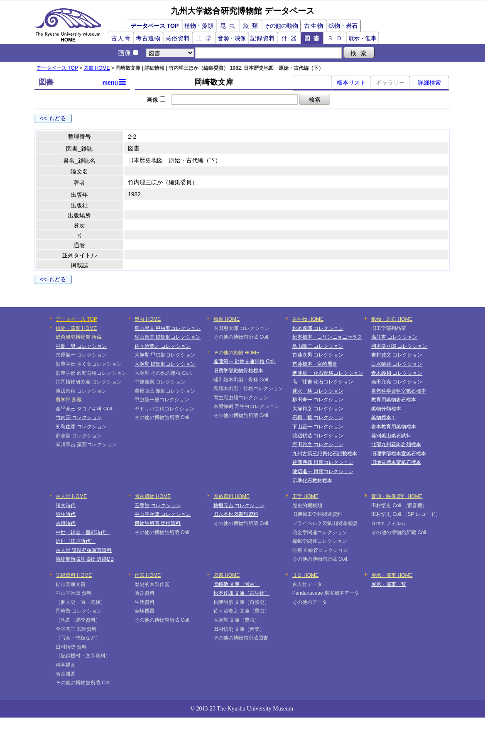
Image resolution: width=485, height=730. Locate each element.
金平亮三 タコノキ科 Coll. (84, 409)
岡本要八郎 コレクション (399, 346)
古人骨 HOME (71, 496)
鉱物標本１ (383, 417)
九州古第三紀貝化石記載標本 (324, 454)
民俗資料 (177, 38)
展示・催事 (362, 38)
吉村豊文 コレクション (396, 355)
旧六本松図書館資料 (235, 514)
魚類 (252, 25)
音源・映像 (232, 38)
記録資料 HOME (74, 575)
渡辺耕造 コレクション (317, 436)
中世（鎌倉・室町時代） (83, 532)
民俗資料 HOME (231, 496)
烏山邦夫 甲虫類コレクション (168, 328)
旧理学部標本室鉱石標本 (398, 454)
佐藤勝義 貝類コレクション (322, 462)
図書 (313, 38)
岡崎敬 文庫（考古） (236, 584)
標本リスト (351, 82)
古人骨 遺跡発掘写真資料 (84, 550)
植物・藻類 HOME (76, 328)
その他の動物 (281, 25)
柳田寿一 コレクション (317, 400)
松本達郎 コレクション (317, 328)
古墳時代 (66, 523)
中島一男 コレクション (81, 346)
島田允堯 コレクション (396, 382)
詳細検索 (429, 82)
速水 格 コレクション (317, 391)
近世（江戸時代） (76, 541)
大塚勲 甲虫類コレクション (165, 355)
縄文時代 (66, 505)
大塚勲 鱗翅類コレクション (165, 364)
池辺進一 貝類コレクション (322, 471)
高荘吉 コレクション (394, 337)
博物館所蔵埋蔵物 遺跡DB (85, 559)
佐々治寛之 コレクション (163, 346)
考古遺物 (148, 38)
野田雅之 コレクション (317, 444)
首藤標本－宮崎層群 (314, 364)
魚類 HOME (226, 319)
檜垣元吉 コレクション (239, 505)
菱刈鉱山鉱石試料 (391, 436)
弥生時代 (66, 514)
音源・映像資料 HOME (396, 496)
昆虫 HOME (148, 319)
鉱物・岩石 (343, 25)
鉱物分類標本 (386, 409)
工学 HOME (305, 496)
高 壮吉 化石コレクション (322, 382)
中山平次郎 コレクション (163, 514)
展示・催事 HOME (391, 575)
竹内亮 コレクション (79, 417)
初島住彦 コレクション (81, 427)
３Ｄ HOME (305, 575)
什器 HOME (148, 575)
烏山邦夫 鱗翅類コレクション (168, 337)
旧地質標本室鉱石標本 (396, 462)
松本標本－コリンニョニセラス (327, 337)
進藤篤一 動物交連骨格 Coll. (244, 361)
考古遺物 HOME (153, 496)
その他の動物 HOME (236, 353)
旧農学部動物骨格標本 (238, 371)
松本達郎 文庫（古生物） (241, 593)
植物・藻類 (198, 25)
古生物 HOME (307, 319)
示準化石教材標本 (312, 480)
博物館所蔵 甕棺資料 (158, 523)
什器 (291, 38)
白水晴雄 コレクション (396, 364)
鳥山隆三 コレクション (317, 346)
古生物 (314, 25)
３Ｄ (336, 38)
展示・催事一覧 (388, 584)
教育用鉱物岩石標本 (393, 400)
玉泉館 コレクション (158, 505)
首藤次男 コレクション (317, 355)
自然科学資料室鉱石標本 (398, 391)
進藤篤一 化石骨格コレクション (327, 373)
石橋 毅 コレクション (317, 417)
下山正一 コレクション (317, 427)
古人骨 (121, 38)
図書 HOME (96, 68)
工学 (205, 38)
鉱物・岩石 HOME (391, 319)
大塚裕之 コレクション (317, 409)
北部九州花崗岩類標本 (396, 444)
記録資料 (262, 38)
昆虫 (229, 25)
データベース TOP (154, 25)
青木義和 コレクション (396, 373)
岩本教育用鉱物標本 (393, 427)
